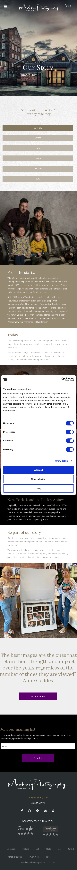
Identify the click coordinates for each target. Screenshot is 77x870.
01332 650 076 (38, 802)
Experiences (11, 849)
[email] (38, 746)
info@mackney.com (38, 797)
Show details (61, 461)
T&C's (48, 856)
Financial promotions (14, 856)
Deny (38, 488)
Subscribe (38, 758)
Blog (38, 179)
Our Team (38, 168)
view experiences (51, 557)
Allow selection (38, 479)
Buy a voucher (38, 696)
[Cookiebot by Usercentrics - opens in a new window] (61, 379)
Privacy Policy (34, 856)
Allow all (38, 470)
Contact (71, 849)
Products (25, 849)
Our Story (38, 128)
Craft (37, 849)
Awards (38, 138)
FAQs (38, 148)
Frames (38, 158)
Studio (48, 849)
